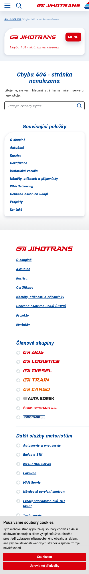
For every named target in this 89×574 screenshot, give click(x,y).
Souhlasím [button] (44, 557)
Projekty (16, 202)
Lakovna (29, 473)
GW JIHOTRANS (12, 19)
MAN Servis (32, 482)
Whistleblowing (21, 186)
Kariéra (15, 155)
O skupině (17, 140)
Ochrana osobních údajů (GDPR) (41, 306)
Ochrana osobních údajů (29, 194)
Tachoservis (32, 515)
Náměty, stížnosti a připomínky (34, 178)
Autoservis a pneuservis (42, 445)
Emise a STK (32, 454)
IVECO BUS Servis (37, 464)
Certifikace (18, 163)
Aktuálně (17, 147)
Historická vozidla (24, 171)
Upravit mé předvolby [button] (44, 566)
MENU (73, 37)
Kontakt (16, 209)
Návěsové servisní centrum (44, 491)
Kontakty (23, 324)
